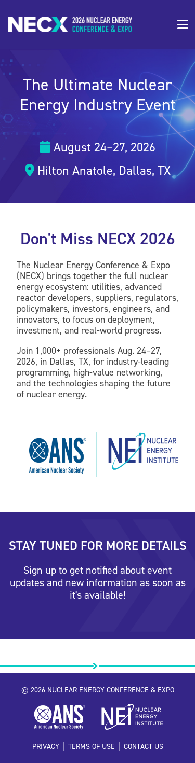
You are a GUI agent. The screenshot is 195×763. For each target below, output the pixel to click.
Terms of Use (91, 746)
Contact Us (143, 746)
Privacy (45, 746)
